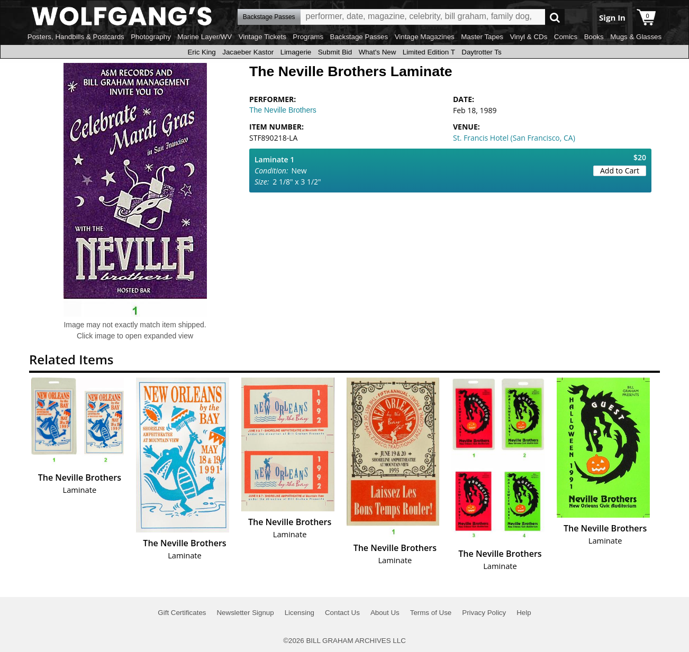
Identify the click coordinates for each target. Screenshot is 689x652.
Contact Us (342, 613)
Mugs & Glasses (635, 37)
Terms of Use (431, 613)
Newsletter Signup (245, 613)
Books (594, 37)
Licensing (299, 613)
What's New (377, 52)
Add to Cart (619, 171)
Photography (151, 37)
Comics (565, 37)
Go (555, 17)
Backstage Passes (359, 37)
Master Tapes (482, 37)
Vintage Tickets (262, 37)
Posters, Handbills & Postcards (76, 37)
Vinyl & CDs (528, 37)
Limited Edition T (429, 52)
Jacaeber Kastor (248, 52)
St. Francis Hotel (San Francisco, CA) (514, 138)
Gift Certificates (182, 613)
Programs (308, 37)
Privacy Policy (484, 613)
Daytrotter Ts (481, 52)
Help (523, 613)
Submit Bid (335, 52)
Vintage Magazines (425, 37)
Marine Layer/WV (204, 37)
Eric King (201, 52)
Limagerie (296, 52)
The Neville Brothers (282, 110)
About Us (385, 613)
